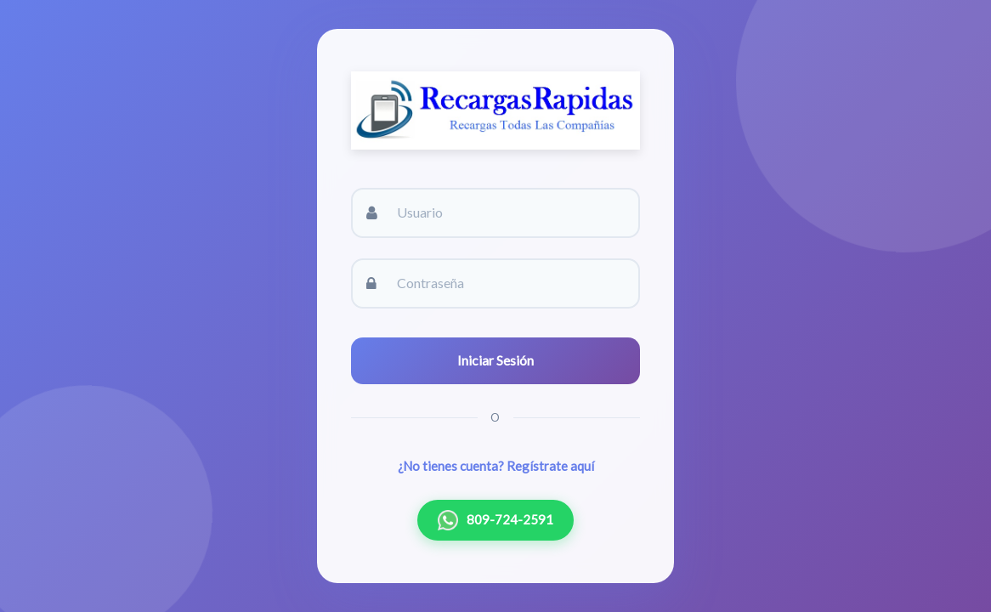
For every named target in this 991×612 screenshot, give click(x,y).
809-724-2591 (495, 520)
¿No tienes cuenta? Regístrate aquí (496, 465)
